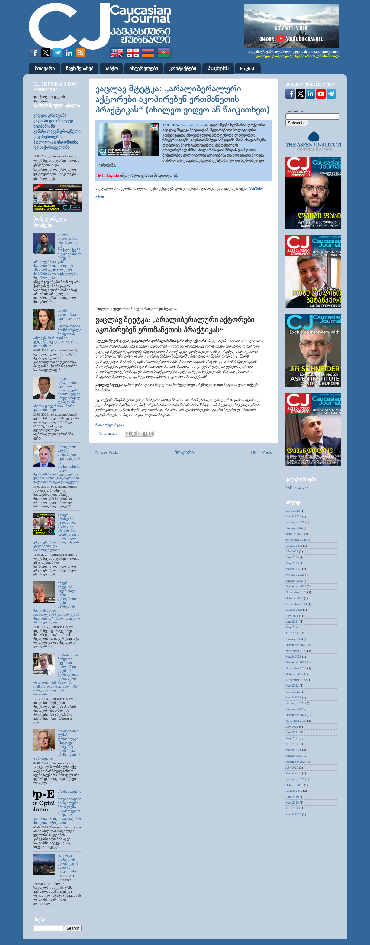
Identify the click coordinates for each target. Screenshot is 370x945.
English (248, 68)
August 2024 (293, 609)
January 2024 (294, 639)
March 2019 (293, 814)
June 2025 (292, 557)
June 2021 (292, 732)
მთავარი (45, 68)
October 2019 (294, 785)
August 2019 (293, 790)
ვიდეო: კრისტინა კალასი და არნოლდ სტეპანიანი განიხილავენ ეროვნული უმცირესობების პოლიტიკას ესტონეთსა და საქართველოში (57, 131)
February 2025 (294, 574)
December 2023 (295, 644)
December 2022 (295, 662)
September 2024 (296, 604)
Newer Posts (106, 452)
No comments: (109, 433)
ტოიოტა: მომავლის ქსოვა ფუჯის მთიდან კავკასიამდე (68, 863)
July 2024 (291, 615)
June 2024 (292, 621)
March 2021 (293, 750)
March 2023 (293, 656)
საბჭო (111, 68)
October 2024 (294, 598)
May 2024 (292, 627)
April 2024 (292, 633)
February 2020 (294, 779)
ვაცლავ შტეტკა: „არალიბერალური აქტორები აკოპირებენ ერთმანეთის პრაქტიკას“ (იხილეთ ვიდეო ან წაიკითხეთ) (182, 98)
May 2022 (292, 685)
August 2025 (293, 545)
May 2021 (292, 738)
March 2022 (293, 697)
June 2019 (292, 796)
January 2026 (294, 528)
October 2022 (294, 674)
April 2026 (292, 510)
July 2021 (291, 726)
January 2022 (294, 709)
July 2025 (291, 551)
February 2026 (294, 522)
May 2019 (292, 802)
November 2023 (296, 650)
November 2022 (296, 668)
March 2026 (293, 516)
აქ (175, 175)
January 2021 (294, 755)
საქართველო (296, 487)
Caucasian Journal (194, 125)
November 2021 (296, 720)
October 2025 (294, 534)
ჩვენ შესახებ (79, 68)
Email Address (294, 111)
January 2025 (294, 580)
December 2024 (295, 586)
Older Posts (261, 452)
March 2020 (293, 773)
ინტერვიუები (143, 68)
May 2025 (292, 563)
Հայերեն (218, 68)
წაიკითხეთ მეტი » (109, 425)
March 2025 (293, 569)
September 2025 (296, 539)
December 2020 (295, 761)
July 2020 (291, 767)
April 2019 (292, 808)
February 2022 (294, 703)
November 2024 (296, 592)
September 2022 (296, 679)
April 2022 (292, 691)
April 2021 (292, 744)
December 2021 (295, 715)
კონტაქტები (182, 68)
